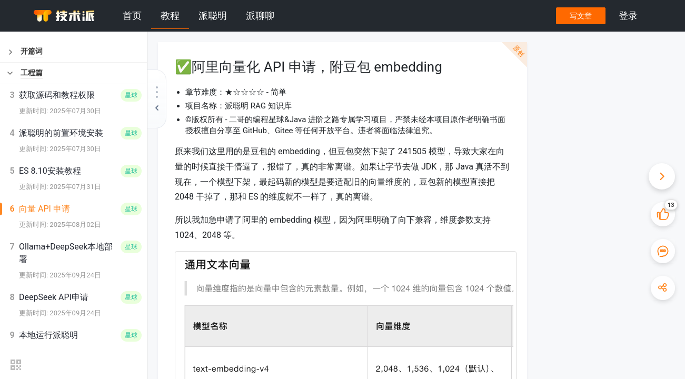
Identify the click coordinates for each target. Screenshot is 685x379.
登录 (628, 15)
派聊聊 (260, 15)
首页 (132, 15)
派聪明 (212, 15)
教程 (170, 15)
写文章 (580, 16)
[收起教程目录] (156, 98)
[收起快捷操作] (661, 176)
